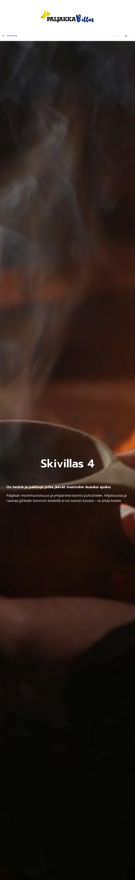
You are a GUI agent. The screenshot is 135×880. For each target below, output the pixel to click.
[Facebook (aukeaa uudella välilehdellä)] (115, 35)
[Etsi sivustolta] (126, 36)
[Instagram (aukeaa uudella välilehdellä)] (119, 35)
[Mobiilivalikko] (10, 35)
